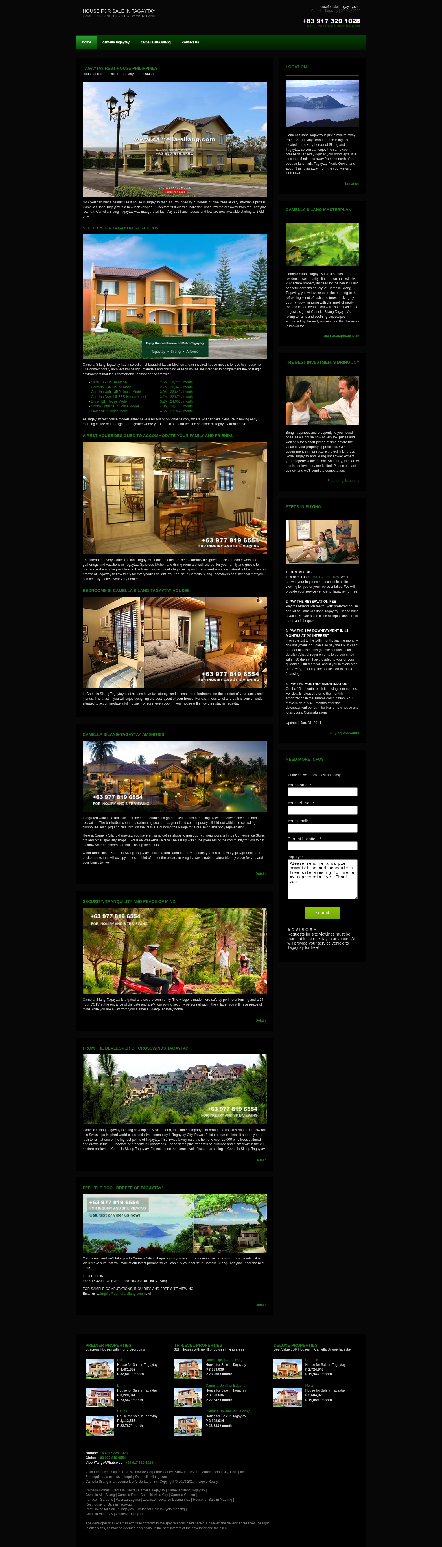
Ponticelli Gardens (99, 1500)
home (86, 42)
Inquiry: (294, 857)
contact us (190, 42)
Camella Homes (98, 1490)
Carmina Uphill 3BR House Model (116, 392)
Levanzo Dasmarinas (174, 1500)
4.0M (164, 406)
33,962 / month (181, 411)
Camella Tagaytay (151, 1490)
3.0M (164, 392)
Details (260, 874)
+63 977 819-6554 (112, 1458)
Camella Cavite (123, 1490)
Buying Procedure (344, 733)
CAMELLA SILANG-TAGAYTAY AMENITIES (123, 734)
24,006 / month (181, 401)
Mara (309, 1386)
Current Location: (303, 839)
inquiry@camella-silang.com (121, 1294)
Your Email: (298, 821)
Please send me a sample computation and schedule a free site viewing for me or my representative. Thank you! (323, 882)
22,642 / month (181, 392)
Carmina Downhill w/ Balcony (228, 1411)
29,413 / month (181, 406)
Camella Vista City (154, 1495)
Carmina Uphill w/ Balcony (225, 1386)
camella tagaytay (116, 42)
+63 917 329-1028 (325, 577)
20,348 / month (181, 387)
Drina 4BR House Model (109, 401)
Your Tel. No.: (300, 803)
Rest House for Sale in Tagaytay (110, 1509)
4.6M (164, 411)
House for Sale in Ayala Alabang (161, 1509)
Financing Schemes (343, 481)
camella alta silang (156, 42)
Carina (122, 1411)
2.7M (164, 387)
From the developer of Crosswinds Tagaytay (135, 1048)
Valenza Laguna (128, 1500)
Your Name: (298, 785)
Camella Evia (128, 1495)
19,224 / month (181, 382)
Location (352, 184)
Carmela (311, 1360)
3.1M (164, 397)
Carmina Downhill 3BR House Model (118, 397)
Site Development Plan (341, 336)
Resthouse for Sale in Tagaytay (109, 1504)
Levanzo (149, 1500)
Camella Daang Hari (131, 1514)
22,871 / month (181, 397)
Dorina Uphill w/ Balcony (224, 1360)
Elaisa (121, 1360)
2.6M (164, 382)
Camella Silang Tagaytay (186, 1490)
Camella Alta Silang (100, 1495)
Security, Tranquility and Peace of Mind (129, 901)
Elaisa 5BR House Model (109, 411)
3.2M (164, 401)
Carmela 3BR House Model (111, 387)
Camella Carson (183, 1495)
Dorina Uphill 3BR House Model (115, 406)
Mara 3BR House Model (109, 382)
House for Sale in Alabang (212, 1500)
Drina (121, 1386)
